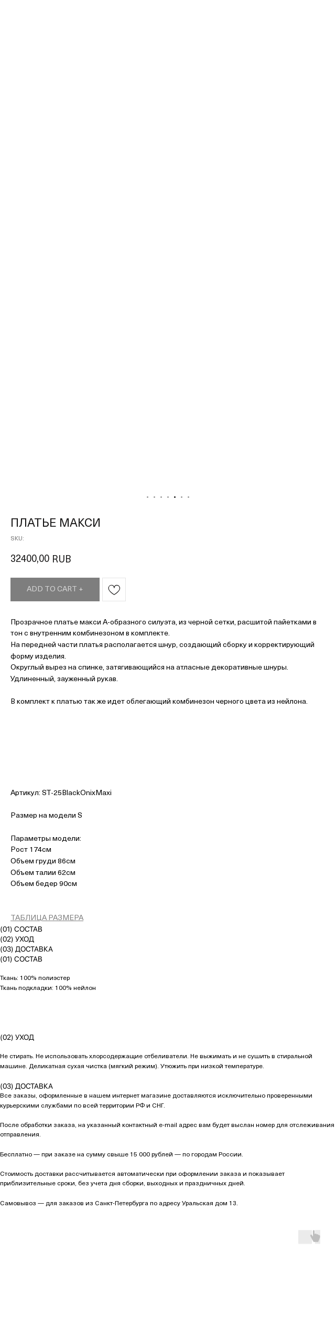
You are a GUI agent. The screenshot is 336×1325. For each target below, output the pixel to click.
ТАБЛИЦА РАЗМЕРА (46, 918)
